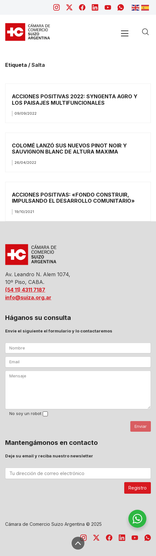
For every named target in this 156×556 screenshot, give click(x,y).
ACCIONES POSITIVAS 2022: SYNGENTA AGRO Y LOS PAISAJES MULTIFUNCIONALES (74, 99)
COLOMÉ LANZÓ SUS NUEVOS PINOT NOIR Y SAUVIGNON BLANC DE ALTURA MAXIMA (69, 148)
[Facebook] (82, 7)
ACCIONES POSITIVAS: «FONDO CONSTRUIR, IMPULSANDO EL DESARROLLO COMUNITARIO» (73, 197)
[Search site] (145, 31)
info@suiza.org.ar (28, 297)
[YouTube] (108, 7)
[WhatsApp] (120, 7)
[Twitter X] (69, 7)
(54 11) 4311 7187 (25, 290)
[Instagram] (56, 7)
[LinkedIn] (95, 7)
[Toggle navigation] (124, 33)
